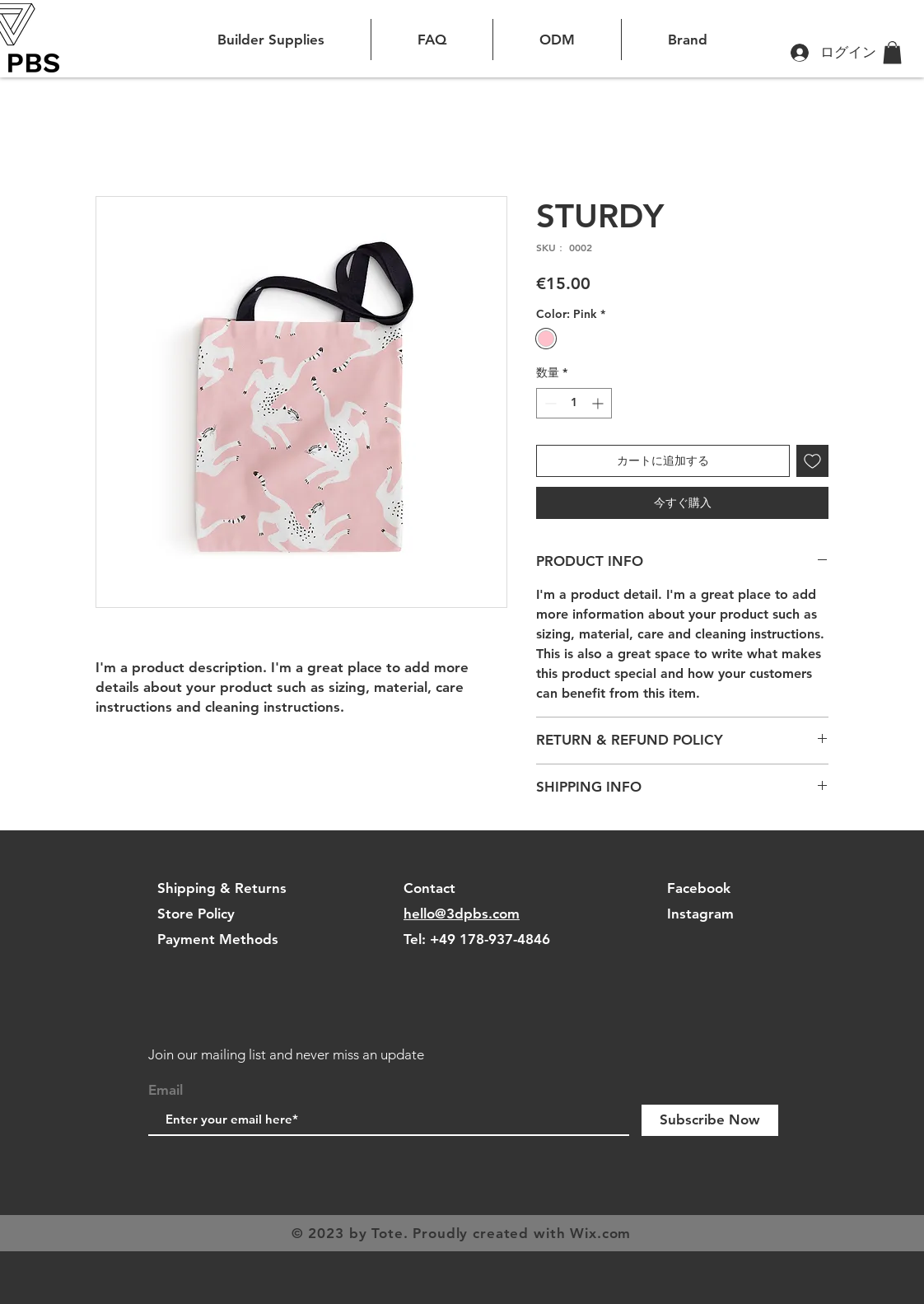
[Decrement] (549, 403)
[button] (892, 52)
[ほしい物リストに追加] (812, 461)
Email (165, 1090)
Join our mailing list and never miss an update (286, 1054)
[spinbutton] (574, 403)
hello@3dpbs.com (462, 913)
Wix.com (600, 1233)
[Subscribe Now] (710, 1120)
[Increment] (599, 403)
